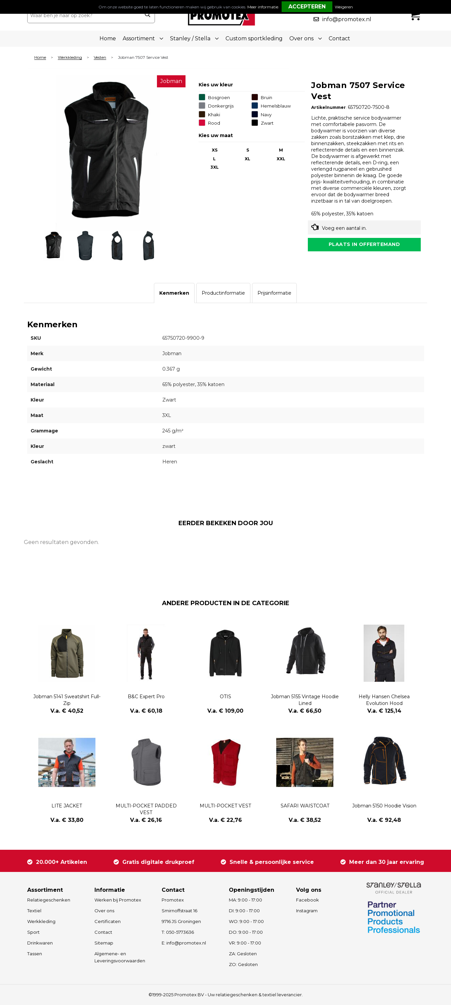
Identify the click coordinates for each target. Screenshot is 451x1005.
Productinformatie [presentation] (223, 293)
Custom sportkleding (254, 38)
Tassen (34, 953)
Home (107, 38)
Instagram (307, 910)
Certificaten (107, 921)
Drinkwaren (40, 943)
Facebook (307, 900)
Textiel (34, 910)
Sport (33, 932)
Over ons (104, 910)
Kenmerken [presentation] (174, 293)
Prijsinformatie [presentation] (274, 293)
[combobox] (84, 15)
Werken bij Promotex (117, 900)
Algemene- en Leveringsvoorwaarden (119, 957)
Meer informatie (262, 6)
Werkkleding (70, 57)
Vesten (100, 57)
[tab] (174, 293)
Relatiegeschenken (48, 900)
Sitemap (103, 943)
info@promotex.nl (346, 19)
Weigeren (344, 6)
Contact (339, 38)
